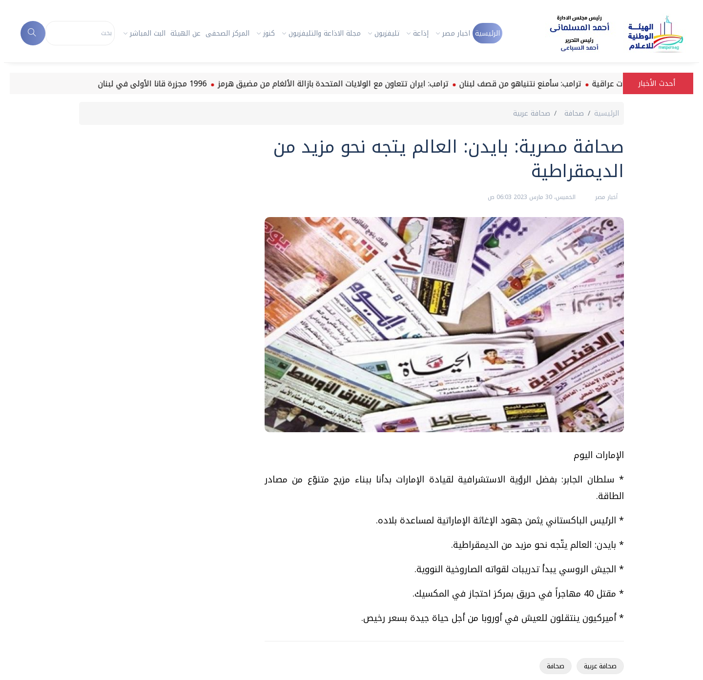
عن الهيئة (185, 33)
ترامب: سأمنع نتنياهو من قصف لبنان (490, 83)
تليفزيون (386, 33)
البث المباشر (147, 33)
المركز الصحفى (227, 33)
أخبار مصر (605, 197)
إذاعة (421, 33)
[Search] (80, 33)
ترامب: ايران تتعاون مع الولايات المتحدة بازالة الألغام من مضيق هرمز (302, 83)
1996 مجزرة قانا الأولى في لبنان (122, 83)
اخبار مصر (456, 33)
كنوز (269, 33)
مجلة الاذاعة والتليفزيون (325, 33)
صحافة (555, 666)
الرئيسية (487, 33)
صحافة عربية (600, 666)
